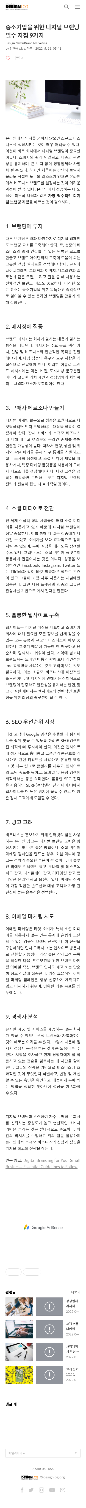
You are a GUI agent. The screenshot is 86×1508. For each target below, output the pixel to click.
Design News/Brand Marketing (26, 43)
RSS (51, 1468)
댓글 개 (11, 1404)
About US (39, 1468)
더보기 (75, 1291)
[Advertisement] (43, 1227)
